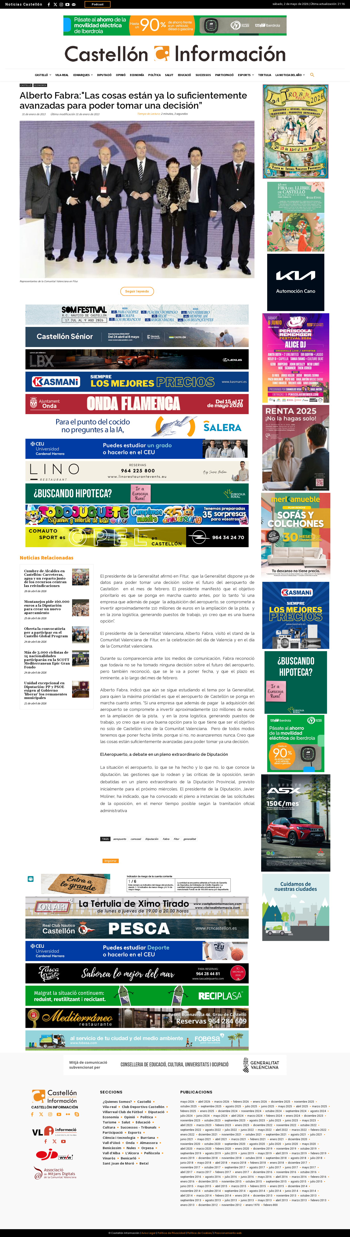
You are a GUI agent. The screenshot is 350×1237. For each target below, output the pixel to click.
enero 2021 (277, 1139)
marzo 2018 (238, 1162)
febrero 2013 (318, 1200)
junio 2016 (247, 1177)
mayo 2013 (265, 1200)
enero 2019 (187, 1158)
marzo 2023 (203, 1125)
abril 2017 (186, 1172)
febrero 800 (271, 1205)
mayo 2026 (187, 1101)
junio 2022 (247, 1130)
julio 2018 (316, 1158)
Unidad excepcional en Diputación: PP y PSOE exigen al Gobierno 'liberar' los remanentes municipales (45, 690)
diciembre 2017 (297, 1162)
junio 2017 (291, 1167)
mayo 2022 (265, 1130)
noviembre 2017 (190, 1167)
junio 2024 (202, 1115)
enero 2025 (207, 1111)
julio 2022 (231, 1130)
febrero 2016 (318, 1177)
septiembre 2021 (276, 1134)
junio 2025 (267, 1106)
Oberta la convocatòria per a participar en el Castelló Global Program (46, 632)
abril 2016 (282, 1177)
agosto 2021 (298, 1134)
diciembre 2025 (280, 1101)
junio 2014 (291, 1191)
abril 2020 (186, 1148)
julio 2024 (186, 1115)
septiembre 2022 (190, 1130)
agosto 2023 (257, 1120)
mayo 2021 (204, 1139)
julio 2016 (231, 1177)
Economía (40, 85)
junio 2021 (186, 1139)
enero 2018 (277, 1162)
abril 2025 (302, 1106)
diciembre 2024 (227, 1111)
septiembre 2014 (235, 1191)
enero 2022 (187, 1134)
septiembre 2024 (295, 1111)
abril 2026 (204, 1101)
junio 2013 (247, 1200)
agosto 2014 (257, 1191)
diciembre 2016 (262, 1172)
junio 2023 (291, 1120)
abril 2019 (282, 1153)
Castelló (26, 85)
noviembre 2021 (232, 1134)
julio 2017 (275, 1167)
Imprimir (111, 861)
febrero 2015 (258, 1186)
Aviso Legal (148, 1233)
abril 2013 (282, 1200)
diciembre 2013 (262, 1195)
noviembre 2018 (232, 1158)
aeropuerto (119, 839)
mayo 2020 (309, 1144)
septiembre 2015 (276, 1181)
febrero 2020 (223, 1148)
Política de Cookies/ (200, 1233)
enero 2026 (260, 1101)
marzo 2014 (203, 1195)
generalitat (189, 839)
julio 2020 (275, 1144)
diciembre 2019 (262, 1148)
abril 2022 (282, 1130)
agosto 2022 (213, 1130)
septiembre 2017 (235, 1167)
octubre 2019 (308, 1148)
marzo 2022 (299, 1130)
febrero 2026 (241, 1101)
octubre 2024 (273, 1111)
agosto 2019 (213, 1153)
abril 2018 (221, 1162)
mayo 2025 (285, 1106)
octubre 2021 (254, 1134)
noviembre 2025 (304, 1101)
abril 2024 (237, 1115)
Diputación (151, 839)
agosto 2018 (298, 1158)
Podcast (97, 4)
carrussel (136, 839)
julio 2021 (316, 1134)
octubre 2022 (308, 1125)
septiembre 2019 (190, 1153)
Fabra (166, 839)
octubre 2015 (254, 1181)
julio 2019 (231, 1153)
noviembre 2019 (286, 1148)
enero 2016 (187, 1181)
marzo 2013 (299, 1200)
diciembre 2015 (208, 1181)
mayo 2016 (265, 1177)
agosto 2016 (213, 1177)
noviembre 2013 (286, 1195)
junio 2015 (186, 1186)
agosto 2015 (298, 1181)
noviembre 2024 (251, 1111)
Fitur (176, 839)
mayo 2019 (265, 1153)
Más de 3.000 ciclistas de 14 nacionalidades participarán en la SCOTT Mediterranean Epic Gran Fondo (47, 659)
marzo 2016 (299, 1177)
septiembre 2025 (211, 1106)
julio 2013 (231, 1200)
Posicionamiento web (228, 1233)
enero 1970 (253, 1205)
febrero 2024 (274, 1115)
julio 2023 (275, 1120)
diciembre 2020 (297, 1139)
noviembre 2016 (286, 1172)
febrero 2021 (258, 1139)
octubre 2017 (212, 1167)
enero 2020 (242, 1148)
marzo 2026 (221, 1101)
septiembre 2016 (190, 1177)
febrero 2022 (318, 1130)
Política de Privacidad (171, 1233)
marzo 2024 (254, 1115)
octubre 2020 (212, 1144)
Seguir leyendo (137, 291)
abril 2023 (186, 1125)
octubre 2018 (254, 1158)
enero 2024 (293, 1115)
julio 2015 (316, 1181)
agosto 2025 (233, 1106)
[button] (312, 75)
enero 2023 (242, 1125)
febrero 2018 (258, 1162)
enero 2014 (242, 1195)
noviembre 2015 (232, 1181)
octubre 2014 (212, 1191)
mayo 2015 (204, 1186)
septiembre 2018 (276, 1158)
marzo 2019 (299, 1153)
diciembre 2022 (262, 1125)
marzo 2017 (203, 1172)
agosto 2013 (213, 1200)
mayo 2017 (309, 1167)
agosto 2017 (257, 1167)
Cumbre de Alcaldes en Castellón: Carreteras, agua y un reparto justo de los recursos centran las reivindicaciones (45, 578)
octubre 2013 (308, 1195)
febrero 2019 (318, 1153)
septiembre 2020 (235, 1144)
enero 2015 (277, 1186)
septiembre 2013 (190, 1200)
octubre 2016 (308, 1172)
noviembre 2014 (190, 1191)
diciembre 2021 (208, 1134)
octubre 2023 (212, 1120)
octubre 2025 (188, 1106)
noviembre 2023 (190, 1120)
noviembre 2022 (286, 1125)
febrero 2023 (223, 1125)
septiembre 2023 (235, 1120)
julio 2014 (275, 1191)
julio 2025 (251, 1106)
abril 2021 (221, 1139)
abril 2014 (186, 1195)
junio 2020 (291, 1144)
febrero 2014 (223, 1195)
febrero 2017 (223, 1172)
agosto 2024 (318, 1111)
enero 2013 (187, 1205)
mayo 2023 (309, 1120)
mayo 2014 (309, 1191)
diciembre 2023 (313, 1115)
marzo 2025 (319, 1106)
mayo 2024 (220, 1115)
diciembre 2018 (208, 1158)
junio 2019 (247, 1153)
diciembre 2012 (208, 1205)
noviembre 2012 (232, 1205)
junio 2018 (186, 1162)
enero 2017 (242, 1172)
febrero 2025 (188, 1111)
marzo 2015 (238, 1186)
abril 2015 (221, 1186)
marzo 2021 (238, 1139)
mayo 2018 (204, 1162)
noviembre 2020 (190, 1144)
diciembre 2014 (297, 1186)
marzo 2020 (203, 1148)
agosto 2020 (257, 1144)
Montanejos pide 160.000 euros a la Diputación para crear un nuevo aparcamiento (46, 607)
